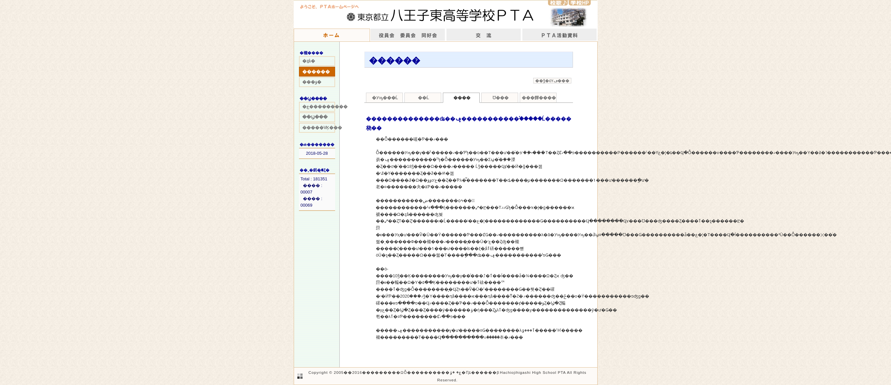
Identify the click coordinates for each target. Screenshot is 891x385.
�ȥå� (308, 60)
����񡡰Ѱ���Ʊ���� (408, 35)
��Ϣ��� (315, 117)
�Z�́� (558, 3)
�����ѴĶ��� (318, 127)
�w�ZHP (580, 3)
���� (560, 35)
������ (316, 71)
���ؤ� (311, 81)
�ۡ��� (332, 35)
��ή (484, 35)
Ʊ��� (500, 97)
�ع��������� (318, 106)
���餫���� (539, 97)
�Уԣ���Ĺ (385, 97)
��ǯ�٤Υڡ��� (552, 81)
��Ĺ (423, 97)
